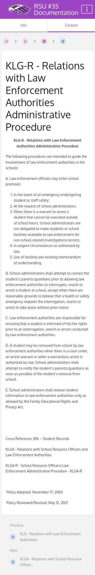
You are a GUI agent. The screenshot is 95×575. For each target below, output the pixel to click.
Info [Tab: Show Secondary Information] (24, 25)
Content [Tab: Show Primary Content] (71, 25)
